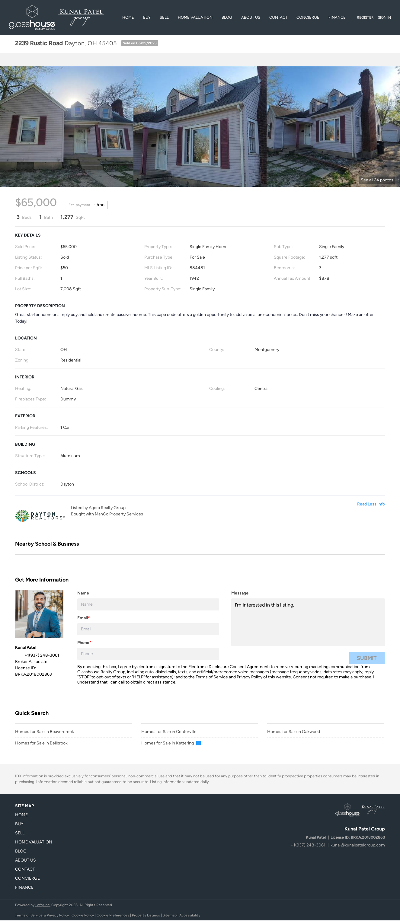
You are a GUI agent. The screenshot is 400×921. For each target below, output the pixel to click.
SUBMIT (367, 658)
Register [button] (365, 17)
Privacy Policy (249, 677)
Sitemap (170, 915)
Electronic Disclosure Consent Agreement (228, 666)
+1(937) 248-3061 (308, 845)
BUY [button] (147, 17)
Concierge (307, 17)
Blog (227, 17)
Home (128, 17)
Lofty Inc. (42, 905)
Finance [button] (337, 17)
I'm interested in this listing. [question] (308, 622)
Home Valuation (195, 17)
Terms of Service (212, 677)
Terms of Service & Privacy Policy (42, 915)
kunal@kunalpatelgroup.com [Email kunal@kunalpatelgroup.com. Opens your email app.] (358, 845)
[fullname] (148, 604)
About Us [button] (250, 17)
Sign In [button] (384, 17)
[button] (35, 815)
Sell (164, 17)
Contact (278, 17)
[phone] (148, 654)
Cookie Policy (83, 915)
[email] (148, 629)
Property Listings (146, 915)
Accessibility (189, 915)
